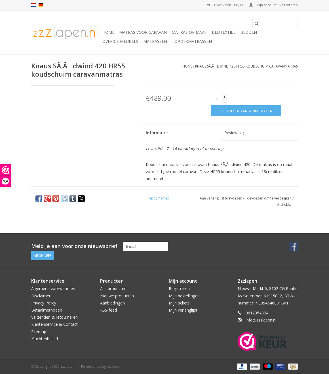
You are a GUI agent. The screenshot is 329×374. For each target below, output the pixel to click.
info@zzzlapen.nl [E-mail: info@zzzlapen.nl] (261, 320)
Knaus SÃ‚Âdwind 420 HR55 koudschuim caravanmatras (246, 66)
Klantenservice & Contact (54, 324)
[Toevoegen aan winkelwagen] (246, 110)
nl (33, 5)
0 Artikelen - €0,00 (225, 5)
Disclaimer (40, 295)
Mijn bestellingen (184, 295)
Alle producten (113, 288)
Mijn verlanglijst (183, 310)
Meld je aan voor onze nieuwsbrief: (75, 246)
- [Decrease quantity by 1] (224, 102)
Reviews (234, 132)
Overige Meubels (120, 41)
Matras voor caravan (143, 32)
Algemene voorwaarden (53, 288)
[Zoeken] (275, 23)
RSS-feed (108, 310)
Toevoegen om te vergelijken (268, 198)
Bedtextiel (223, 32)
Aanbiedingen (112, 303)
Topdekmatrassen (192, 41)
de (41, 5)
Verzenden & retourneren (54, 317)
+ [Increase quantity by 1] (224, 96)
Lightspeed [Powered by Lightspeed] (110, 366)
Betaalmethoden (46, 310)
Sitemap (38, 331)
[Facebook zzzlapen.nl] (293, 246)
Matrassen (155, 41)
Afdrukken (285, 204)
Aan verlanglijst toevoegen (221, 198)
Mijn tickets (179, 303)
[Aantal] (216, 99)
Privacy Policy (43, 303)
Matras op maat (189, 32)
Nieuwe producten (117, 295)
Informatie (157, 132)
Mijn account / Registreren (273, 5)
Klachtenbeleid (44, 338)
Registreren (179, 288)
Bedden (248, 32)
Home (108, 32)
